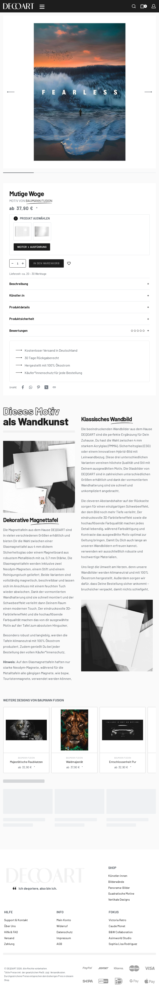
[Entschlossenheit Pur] (122, 730)
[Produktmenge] (17, 263)
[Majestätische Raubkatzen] (26, 730)
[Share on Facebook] (23, 387)
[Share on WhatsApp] (31, 387)
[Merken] (69, 263)
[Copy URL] (54, 387)
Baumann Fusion (26, 758)
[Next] (148, 92)
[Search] (134, 6)
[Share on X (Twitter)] (46, 387)
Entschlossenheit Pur (122, 762)
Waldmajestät (74, 762)
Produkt (26, 218)
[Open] (42, 7)
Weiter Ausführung (32, 246)
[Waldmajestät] (74, 730)
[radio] (22, 231)
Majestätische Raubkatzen (26, 762)
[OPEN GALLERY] (79, 92)
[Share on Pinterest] (38, 387)
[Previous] (11, 92)
